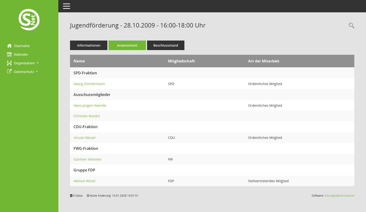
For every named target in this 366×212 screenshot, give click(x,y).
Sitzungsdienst (339, 196)
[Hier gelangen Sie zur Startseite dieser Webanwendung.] (29, 20)
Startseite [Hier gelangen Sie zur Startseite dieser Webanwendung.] (18, 45)
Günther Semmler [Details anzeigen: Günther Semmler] (88, 159)
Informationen (88, 45)
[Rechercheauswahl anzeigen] (350, 26)
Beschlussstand (165, 45)
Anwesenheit (127, 45)
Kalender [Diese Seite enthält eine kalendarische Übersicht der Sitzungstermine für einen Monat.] (17, 54)
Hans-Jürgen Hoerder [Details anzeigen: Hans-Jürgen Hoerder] (90, 105)
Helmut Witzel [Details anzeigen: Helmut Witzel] (84, 181)
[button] (29, 63)
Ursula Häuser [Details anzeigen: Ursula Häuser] (85, 137)
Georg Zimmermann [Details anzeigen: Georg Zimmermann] (89, 84)
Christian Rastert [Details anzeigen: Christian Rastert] (87, 116)
